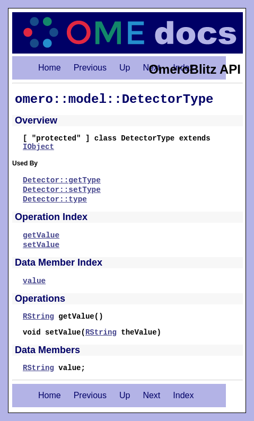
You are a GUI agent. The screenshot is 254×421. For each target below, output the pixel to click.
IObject (38, 147)
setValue (41, 245)
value (34, 281)
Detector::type (55, 199)
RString (38, 316)
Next (151, 395)
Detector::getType (62, 180)
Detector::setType (62, 190)
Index (183, 395)
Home (49, 67)
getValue (41, 235)
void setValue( (54, 332)
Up (124, 67)
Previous (90, 67)
